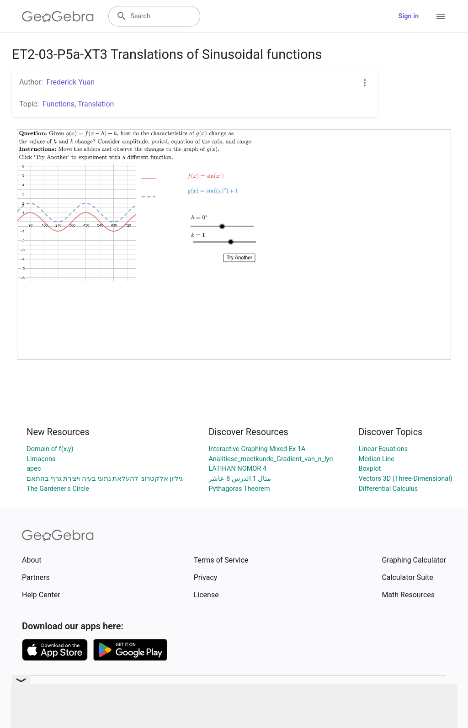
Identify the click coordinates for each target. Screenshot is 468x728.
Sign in (409, 16)
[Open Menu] (440, 16)
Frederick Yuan (71, 82)
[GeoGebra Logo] (58, 16)
